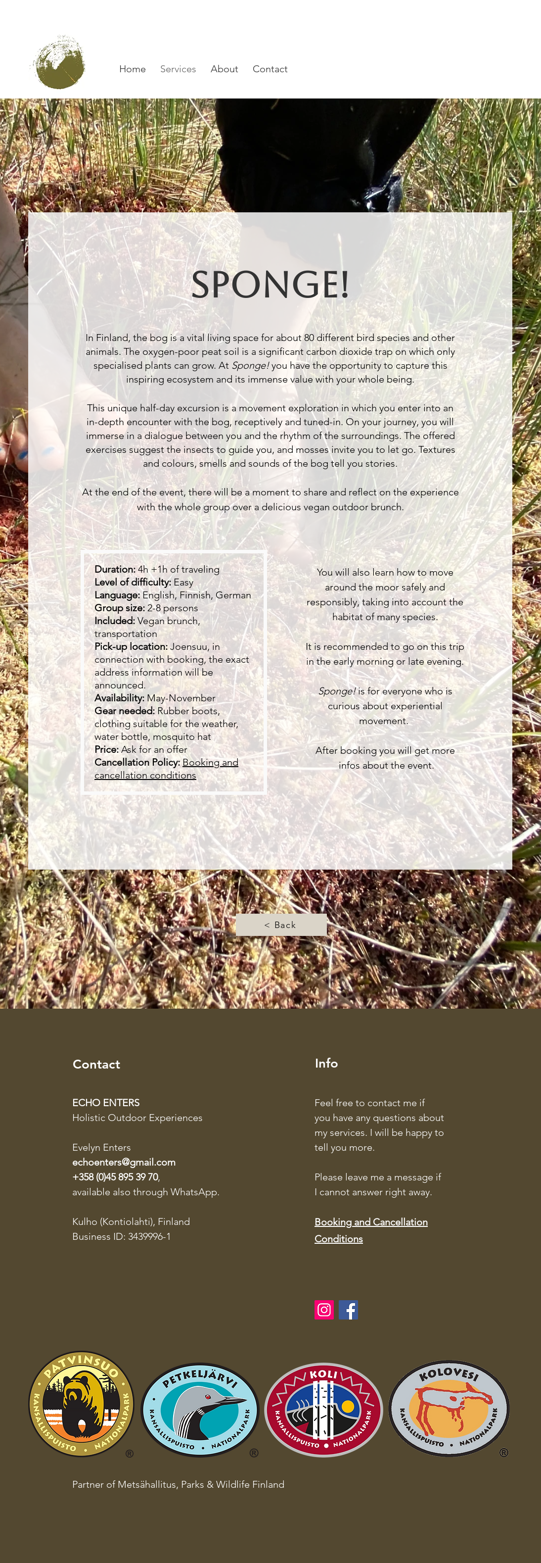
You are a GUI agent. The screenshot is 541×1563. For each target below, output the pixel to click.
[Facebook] (348, 1309)
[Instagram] (324, 1309)
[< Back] (281, 925)
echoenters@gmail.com (124, 1162)
